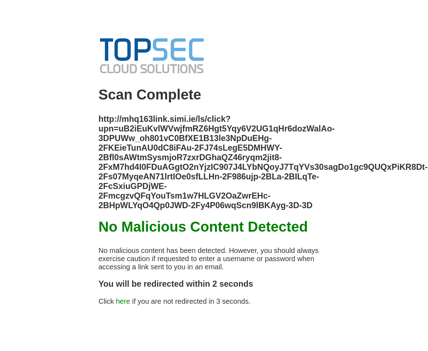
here (123, 301)
